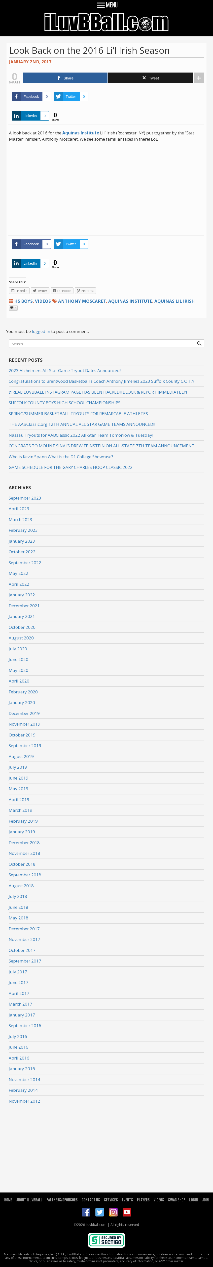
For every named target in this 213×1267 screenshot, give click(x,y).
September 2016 (25, 1025)
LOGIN (193, 1199)
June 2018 (18, 907)
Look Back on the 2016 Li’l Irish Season (89, 50)
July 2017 (18, 972)
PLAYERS (143, 1199)
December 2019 (24, 713)
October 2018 (22, 864)
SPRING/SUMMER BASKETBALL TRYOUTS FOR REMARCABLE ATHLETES (78, 413)
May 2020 (18, 670)
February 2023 (23, 530)
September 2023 (25, 498)
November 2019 (24, 724)
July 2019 (18, 767)
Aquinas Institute (130, 301)
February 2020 (23, 692)
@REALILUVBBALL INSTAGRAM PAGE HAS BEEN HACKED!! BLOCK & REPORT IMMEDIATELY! (98, 392)
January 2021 (22, 616)
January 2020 (22, 702)
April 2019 (19, 799)
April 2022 (19, 584)
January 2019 (22, 832)
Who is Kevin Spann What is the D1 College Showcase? (61, 456)
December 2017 (24, 929)
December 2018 (24, 842)
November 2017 (24, 939)
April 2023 (19, 508)
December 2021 (24, 605)
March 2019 (20, 810)
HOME (8, 1199)
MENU (107, 4)
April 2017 (19, 993)
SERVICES (111, 1199)
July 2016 (18, 1036)
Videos (43, 301)
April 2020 (19, 681)
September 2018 (25, 875)
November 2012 (24, 1101)
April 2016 (19, 1058)
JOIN (205, 1199)
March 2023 (20, 519)
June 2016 (18, 1047)
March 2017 (20, 1004)
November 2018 (24, 853)
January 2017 (22, 1015)
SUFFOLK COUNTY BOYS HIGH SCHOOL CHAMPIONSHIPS (64, 402)
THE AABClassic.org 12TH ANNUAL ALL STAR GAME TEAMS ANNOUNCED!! (82, 424)
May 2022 (18, 573)
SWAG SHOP (176, 1199)
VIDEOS (159, 1199)
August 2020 (21, 638)
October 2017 (22, 950)
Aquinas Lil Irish (174, 301)
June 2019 (18, 778)
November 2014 (24, 1079)
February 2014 (23, 1090)
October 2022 (22, 552)
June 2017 (18, 982)
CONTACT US (91, 1199)
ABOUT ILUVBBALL (29, 1199)
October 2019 (22, 735)
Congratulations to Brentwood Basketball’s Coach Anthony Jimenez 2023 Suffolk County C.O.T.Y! (102, 381)
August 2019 (21, 756)
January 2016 (22, 1068)
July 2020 (18, 649)
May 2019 (18, 788)
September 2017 (25, 961)
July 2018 (18, 896)
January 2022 (22, 595)
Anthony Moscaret (82, 301)
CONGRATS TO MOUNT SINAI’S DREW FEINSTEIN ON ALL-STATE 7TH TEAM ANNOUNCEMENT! (102, 446)
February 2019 (23, 821)
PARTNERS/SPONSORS (62, 1199)
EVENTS (127, 1199)
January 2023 (22, 541)
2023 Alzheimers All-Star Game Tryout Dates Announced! (65, 370)
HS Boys (23, 301)
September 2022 (25, 562)
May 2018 (18, 918)
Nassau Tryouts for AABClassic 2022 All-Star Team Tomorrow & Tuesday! (81, 435)
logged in (41, 331)
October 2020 (22, 627)
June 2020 (18, 659)
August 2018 (21, 885)
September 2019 (25, 745)
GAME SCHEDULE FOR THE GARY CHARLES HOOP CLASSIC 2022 (71, 467)
